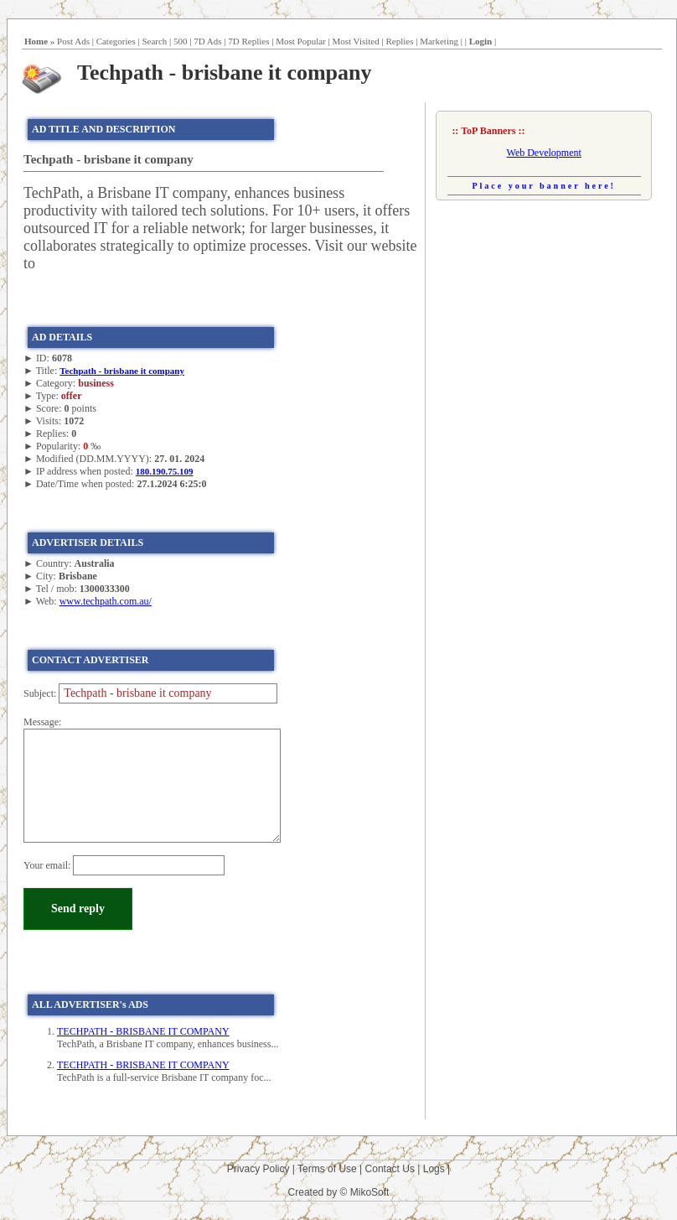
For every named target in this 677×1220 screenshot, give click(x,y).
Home (36, 41)
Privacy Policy (258, 1169)
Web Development (544, 152)
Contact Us (390, 1169)
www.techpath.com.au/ (105, 601)
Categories (116, 41)
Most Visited (355, 41)
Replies (399, 41)
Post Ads (73, 41)
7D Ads (207, 41)
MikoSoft (370, 1192)
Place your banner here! (544, 185)
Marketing (439, 41)
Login (481, 41)
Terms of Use (327, 1169)
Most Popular (301, 41)
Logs (434, 1169)
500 (180, 41)
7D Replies (248, 41)
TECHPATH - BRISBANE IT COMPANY (143, 1031)
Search (154, 41)
